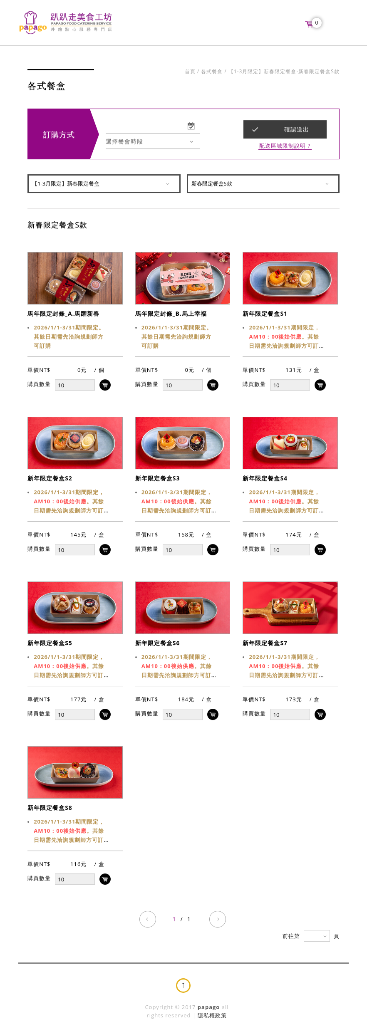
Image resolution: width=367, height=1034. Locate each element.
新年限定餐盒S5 (49, 644)
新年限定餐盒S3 (157, 479)
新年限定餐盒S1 (265, 314)
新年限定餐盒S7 (265, 644)
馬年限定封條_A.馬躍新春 (63, 314)
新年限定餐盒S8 (49, 808)
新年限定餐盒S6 (157, 644)
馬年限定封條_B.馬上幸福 (171, 314)
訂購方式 (59, 135)
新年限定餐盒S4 (265, 479)
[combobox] (153, 142)
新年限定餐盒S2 (49, 479)
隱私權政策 (212, 1015)
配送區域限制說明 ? (284, 146)
